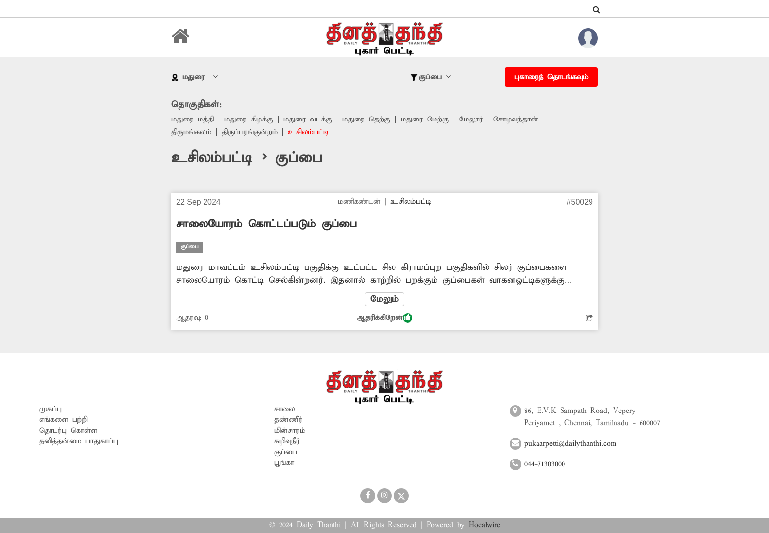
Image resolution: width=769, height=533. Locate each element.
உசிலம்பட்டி (308, 132)
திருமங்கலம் (191, 132)
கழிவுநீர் (287, 441)
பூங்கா (284, 463)
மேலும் (384, 299)
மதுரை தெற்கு (366, 119)
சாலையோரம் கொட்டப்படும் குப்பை (266, 224)
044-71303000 (544, 464)
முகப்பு (50, 409)
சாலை (284, 409)
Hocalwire (484, 525)
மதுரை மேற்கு (425, 119)
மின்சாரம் (289, 431)
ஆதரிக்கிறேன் (384, 318)
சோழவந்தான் (515, 119)
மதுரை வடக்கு (307, 119)
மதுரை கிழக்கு (248, 119)
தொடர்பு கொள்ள (68, 431)
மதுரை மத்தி (192, 119)
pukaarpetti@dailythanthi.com (570, 443)
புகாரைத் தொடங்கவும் (551, 77)
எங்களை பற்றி (63, 420)
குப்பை (285, 452)
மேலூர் (471, 119)
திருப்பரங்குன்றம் (250, 132)
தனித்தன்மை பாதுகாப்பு (78, 441)
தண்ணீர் (288, 420)
